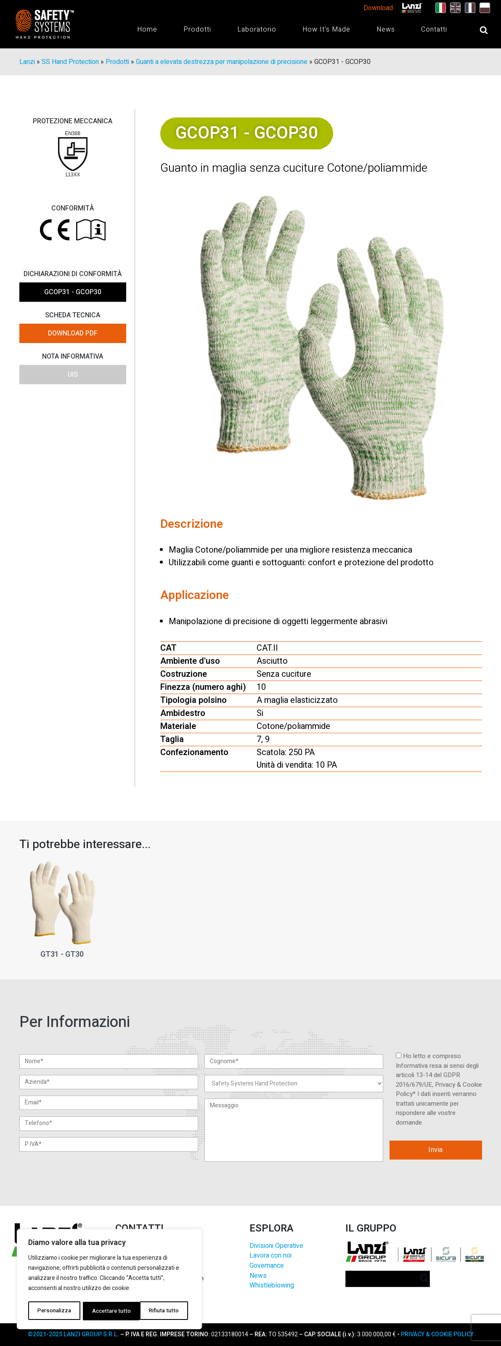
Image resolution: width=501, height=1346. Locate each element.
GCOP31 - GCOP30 (72, 292)
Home (147, 29)
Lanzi (27, 62)
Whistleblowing (271, 1286)
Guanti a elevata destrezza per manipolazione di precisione (221, 62)
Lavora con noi (270, 1256)
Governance (266, 1266)
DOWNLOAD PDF (73, 334)
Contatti (434, 29)
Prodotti (197, 29)
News (385, 29)
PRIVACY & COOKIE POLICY (437, 1334)
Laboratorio (256, 29)
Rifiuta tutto (105, 1310)
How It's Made (326, 29)
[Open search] (475, 30)
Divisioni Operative (276, 1246)
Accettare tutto (161, 1310)
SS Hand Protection (70, 62)
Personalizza (54, 1310)
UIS (73, 375)
